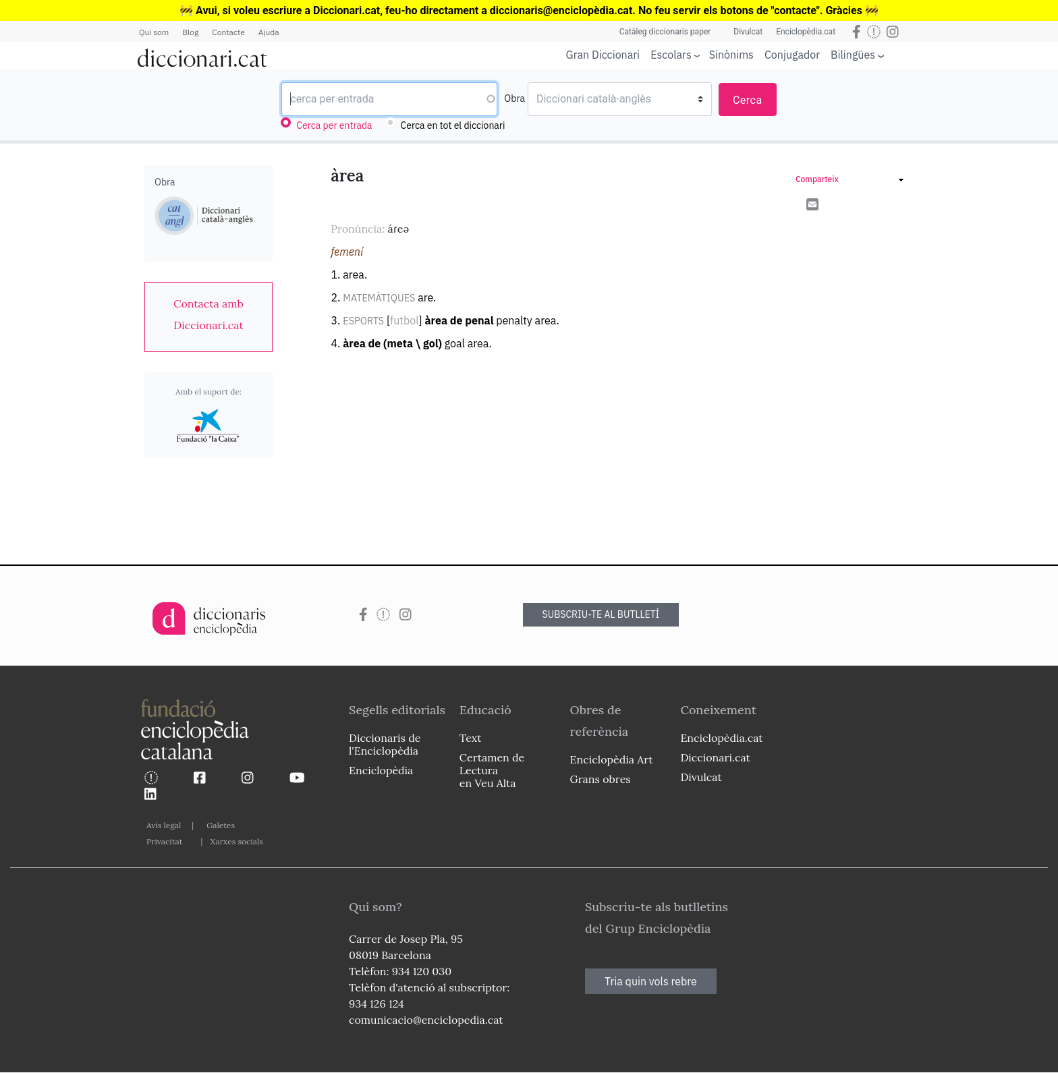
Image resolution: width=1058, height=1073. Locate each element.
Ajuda (268, 32)
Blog (190, 32)
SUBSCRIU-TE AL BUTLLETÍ (601, 614)
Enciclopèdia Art (611, 759)
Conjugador (792, 55)
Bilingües (853, 54)
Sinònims (731, 55)
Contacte (228, 32)
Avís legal (163, 825)
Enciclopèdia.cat (805, 31)
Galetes (220, 825)
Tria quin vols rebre (651, 981)
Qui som (154, 32)
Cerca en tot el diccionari (453, 125)
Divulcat (747, 31)
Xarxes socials (236, 841)
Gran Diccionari (603, 55)
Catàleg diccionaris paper (665, 31)
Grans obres (600, 779)
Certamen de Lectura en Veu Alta (492, 770)
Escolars (671, 54)
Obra (514, 98)
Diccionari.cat (715, 757)
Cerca (747, 100)
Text (471, 738)
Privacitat (164, 841)
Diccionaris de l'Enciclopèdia (384, 744)
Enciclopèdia (381, 770)
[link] (208, 314)
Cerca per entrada (334, 125)
